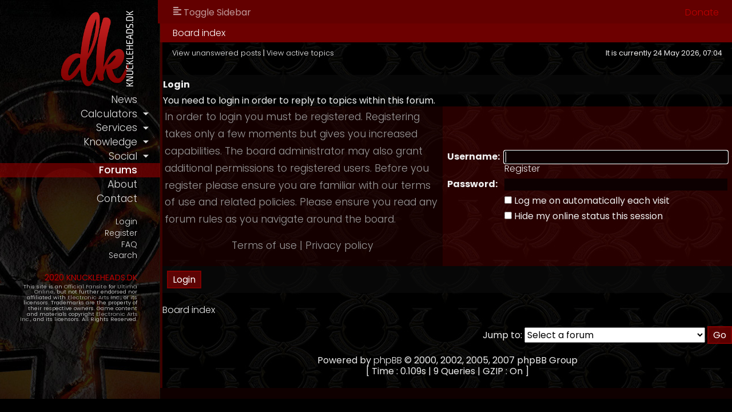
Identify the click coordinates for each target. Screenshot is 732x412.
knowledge (110, 142)
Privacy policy (339, 245)
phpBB (387, 360)
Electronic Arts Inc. (94, 297)
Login (126, 221)
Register (121, 233)
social (123, 156)
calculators (109, 114)
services (116, 127)
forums (118, 170)
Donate (702, 12)
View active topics (300, 53)
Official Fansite (85, 286)
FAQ (129, 244)
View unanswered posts (216, 53)
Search (123, 255)
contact (117, 198)
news (124, 99)
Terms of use (264, 245)
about (122, 184)
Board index (199, 32)
